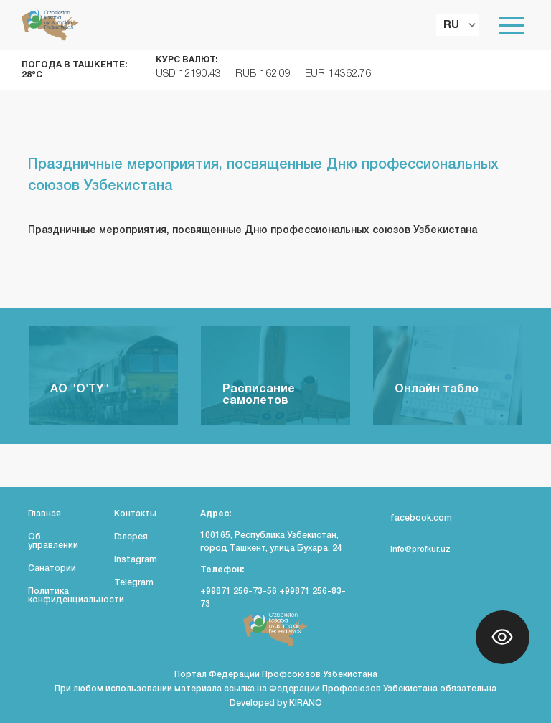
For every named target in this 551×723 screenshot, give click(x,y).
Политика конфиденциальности (76, 595)
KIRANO (305, 703)
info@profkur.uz (411, 549)
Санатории (52, 568)
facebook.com (412, 518)
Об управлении (53, 541)
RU (451, 25)
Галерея (131, 537)
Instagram (135, 560)
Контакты (135, 514)
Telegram (134, 583)
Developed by (259, 703)
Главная (44, 514)
